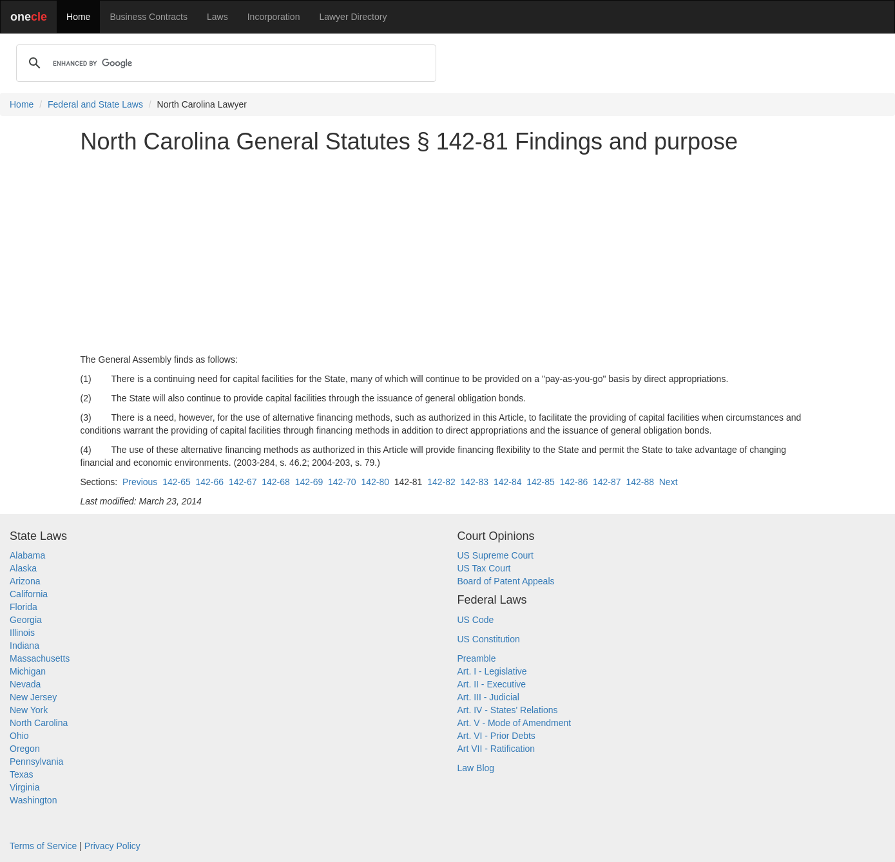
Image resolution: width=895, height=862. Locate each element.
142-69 (309, 482)
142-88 (640, 482)
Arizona (25, 581)
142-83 (475, 482)
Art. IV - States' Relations (507, 710)
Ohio (19, 736)
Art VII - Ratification (496, 748)
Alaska (23, 568)
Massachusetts (40, 658)
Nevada (25, 684)
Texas (22, 774)
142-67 (243, 482)
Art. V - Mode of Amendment (514, 723)
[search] (224, 63)
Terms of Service (43, 846)
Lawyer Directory (353, 17)
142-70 (342, 482)
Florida (23, 607)
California (29, 594)
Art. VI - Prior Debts (496, 736)
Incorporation (273, 17)
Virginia (24, 787)
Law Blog (476, 768)
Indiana (24, 645)
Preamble (476, 658)
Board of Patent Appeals (506, 581)
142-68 (276, 482)
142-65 (176, 482)
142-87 (607, 482)
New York (29, 710)
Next (668, 482)
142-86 (574, 482)
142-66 (210, 482)
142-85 (540, 482)
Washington (33, 800)
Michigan (28, 671)
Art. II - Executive (491, 684)
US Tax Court (484, 568)
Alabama (27, 555)
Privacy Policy (112, 846)
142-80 (375, 482)
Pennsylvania (36, 761)
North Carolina (39, 723)
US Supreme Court (495, 555)
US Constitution (488, 639)
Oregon (25, 748)
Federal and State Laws (95, 104)
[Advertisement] (448, 254)
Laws (217, 17)
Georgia (26, 620)
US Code (475, 620)
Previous (139, 482)
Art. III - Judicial (488, 697)
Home (78, 17)
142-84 (508, 482)
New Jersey (33, 697)
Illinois (22, 632)
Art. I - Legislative (492, 671)
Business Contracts (149, 17)
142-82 (441, 482)
